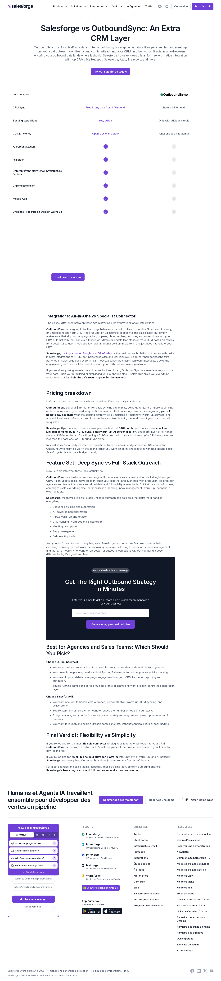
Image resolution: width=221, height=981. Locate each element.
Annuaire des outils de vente (193, 927)
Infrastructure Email (145, 846)
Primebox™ (140, 852)
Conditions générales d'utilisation (69, 971)
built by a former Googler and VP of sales (87, 353)
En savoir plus (33, 907)
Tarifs (148, 6)
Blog (136, 887)
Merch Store (141, 876)
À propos (139, 870)
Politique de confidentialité (106, 971)
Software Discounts (188, 944)
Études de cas (142, 864)
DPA (126, 971)
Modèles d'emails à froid (191, 870)
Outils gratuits (185, 938)
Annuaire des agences (190, 933)
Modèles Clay (185, 876)
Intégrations (134, 6)
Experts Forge (185, 950)
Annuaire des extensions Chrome (191, 919)
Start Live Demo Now (68, 277)
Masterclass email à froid (192, 905)
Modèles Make (185, 881)
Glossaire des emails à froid (193, 899)
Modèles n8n (184, 887)
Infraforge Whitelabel (146, 899)
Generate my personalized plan (110, 624)
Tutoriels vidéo (185, 893)
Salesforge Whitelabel (147, 893)
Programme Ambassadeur (149, 905)
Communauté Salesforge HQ (193, 858)
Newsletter (183, 852)
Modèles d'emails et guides (193, 864)
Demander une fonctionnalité (194, 834)
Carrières (139, 881)
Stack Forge (141, 840)
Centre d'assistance (188, 840)
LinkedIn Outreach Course (192, 911)
